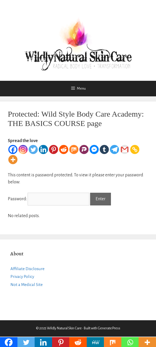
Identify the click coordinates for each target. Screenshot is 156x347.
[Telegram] (114, 149)
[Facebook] (12, 149)
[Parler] (84, 149)
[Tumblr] (104, 149)
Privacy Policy (22, 276)
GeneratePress (109, 328)
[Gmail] (124, 149)
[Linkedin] (43, 149)
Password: (48, 199)
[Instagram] (23, 149)
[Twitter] (33, 149)
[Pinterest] (53, 149)
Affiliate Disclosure (27, 268)
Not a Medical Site (26, 284)
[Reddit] (63, 149)
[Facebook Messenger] (94, 149)
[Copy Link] (134, 149)
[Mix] (73, 149)
